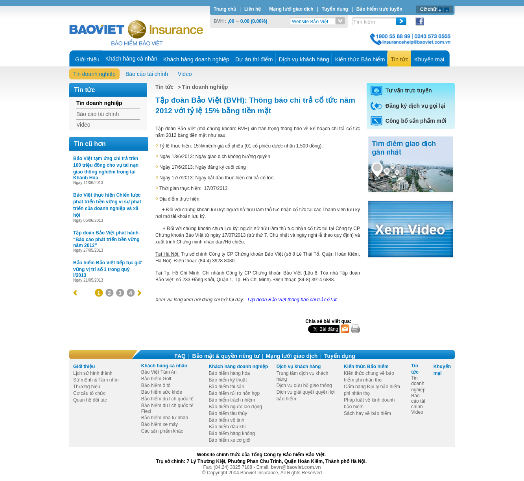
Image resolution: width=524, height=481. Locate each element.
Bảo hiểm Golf (156, 378)
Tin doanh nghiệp (94, 74)
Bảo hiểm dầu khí (226, 426)
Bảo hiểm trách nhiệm (231, 400)
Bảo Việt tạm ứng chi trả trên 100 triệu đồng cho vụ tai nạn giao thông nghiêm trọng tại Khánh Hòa (105, 168)
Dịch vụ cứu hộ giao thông (304, 385)
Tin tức (164, 87)
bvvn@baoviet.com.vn (296, 467)
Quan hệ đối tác (90, 400)
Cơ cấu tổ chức (89, 393)
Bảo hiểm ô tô (156, 385)
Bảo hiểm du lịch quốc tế (167, 399)
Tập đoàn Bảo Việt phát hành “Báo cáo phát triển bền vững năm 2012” (106, 239)
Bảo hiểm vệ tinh (226, 420)
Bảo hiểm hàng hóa (229, 373)
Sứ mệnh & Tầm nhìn (95, 380)
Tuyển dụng (335, 9)
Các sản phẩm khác (162, 431)
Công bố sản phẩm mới (409, 121)
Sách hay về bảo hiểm (367, 413)
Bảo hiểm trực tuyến (379, 9)
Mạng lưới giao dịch (291, 9)
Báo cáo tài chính (146, 74)
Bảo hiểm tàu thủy (227, 413)
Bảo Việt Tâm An (159, 372)
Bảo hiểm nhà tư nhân (164, 417)
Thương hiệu (86, 386)
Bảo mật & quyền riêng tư (225, 356)
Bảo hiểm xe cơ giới (229, 440)
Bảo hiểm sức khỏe (161, 392)
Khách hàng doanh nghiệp (238, 366)
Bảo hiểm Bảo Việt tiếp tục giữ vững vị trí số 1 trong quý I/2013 (107, 269)
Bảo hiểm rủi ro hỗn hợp (234, 393)
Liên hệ (252, 9)
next (139, 293)
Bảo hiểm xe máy (159, 424)
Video (185, 74)
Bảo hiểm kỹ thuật (227, 380)
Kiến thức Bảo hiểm (366, 366)
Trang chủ (225, 9)
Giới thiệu (84, 366)
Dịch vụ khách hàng (299, 366)
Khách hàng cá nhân (164, 366)
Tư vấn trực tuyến (401, 90)
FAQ (180, 356)
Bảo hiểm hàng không (231, 433)
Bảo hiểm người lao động (235, 406)
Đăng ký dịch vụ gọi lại (408, 106)
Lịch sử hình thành (93, 373)
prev (75, 293)
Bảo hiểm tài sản (226, 386)
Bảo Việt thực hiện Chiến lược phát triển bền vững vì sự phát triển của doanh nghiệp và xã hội (107, 205)
